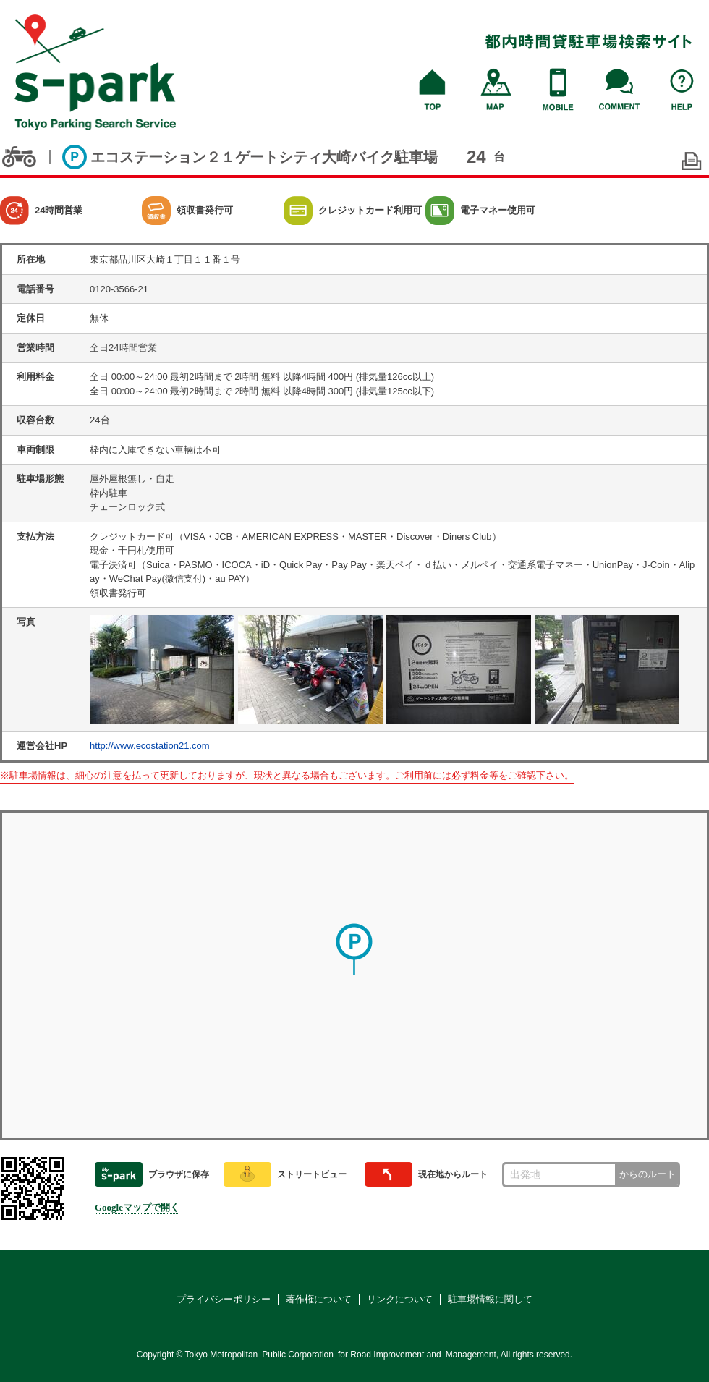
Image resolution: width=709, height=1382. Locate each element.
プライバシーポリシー (224, 1299)
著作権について (319, 1299)
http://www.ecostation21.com (149, 745)
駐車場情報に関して (490, 1299)
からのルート (647, 1174)
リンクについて (400, 1299)
